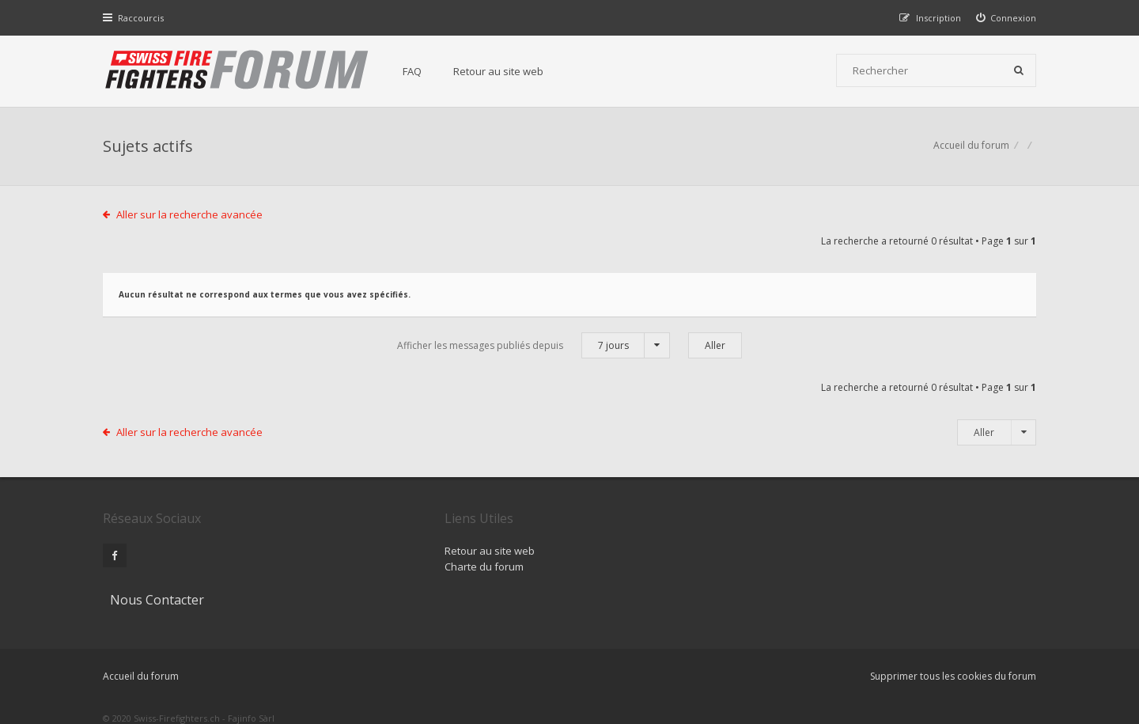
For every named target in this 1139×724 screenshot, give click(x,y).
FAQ (412, 71)
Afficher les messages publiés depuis (533, 347)
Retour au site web (499, 71)
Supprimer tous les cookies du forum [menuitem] (953, 643)
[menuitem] (1006, 18)
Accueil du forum (971, 147)
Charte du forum (461, 568)
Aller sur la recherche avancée (190, 216)
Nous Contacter (780, 520)
